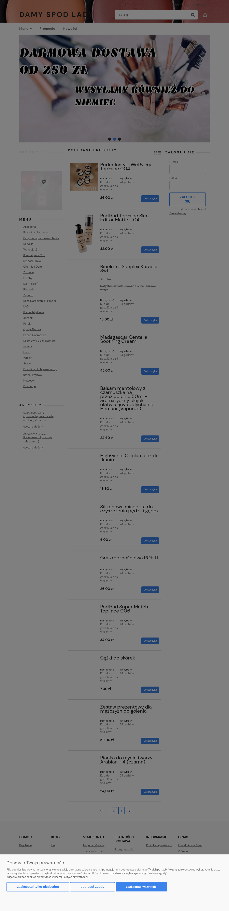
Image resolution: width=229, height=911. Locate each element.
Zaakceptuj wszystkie (141, 886)
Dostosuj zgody (92, 886)
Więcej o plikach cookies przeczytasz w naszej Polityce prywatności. (47, 877)
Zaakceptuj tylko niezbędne (38, 886)
